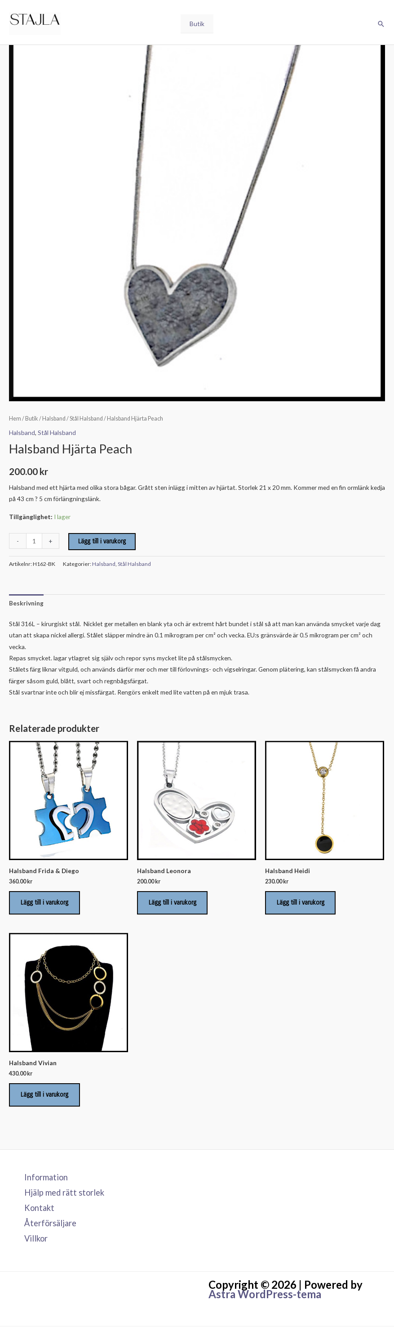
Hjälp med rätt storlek (64, 1194)
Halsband (54, 418)
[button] (381, 24)
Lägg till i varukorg (102, 541)
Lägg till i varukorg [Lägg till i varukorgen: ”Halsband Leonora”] (173, 903)
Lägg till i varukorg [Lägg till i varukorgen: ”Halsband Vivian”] (45, 1095)
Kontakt (39, 1209)
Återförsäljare (50, 1224)
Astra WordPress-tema (264, 1295)
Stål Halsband (86, 418)
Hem (15, 418)
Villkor (36, 1240)
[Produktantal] (34, 541)
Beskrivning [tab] (26, 603)
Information (46, 1179)
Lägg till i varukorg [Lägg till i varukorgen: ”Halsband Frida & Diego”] (45, 903)
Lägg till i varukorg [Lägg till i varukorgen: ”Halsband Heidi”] (301, 903)
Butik (197, 24)
